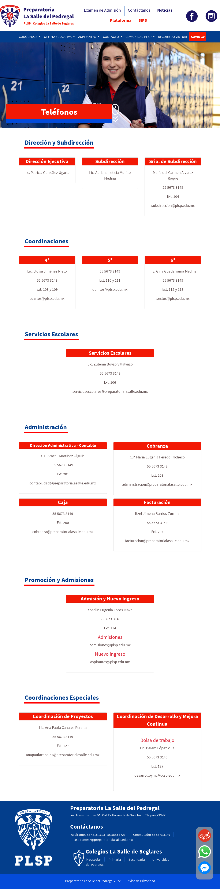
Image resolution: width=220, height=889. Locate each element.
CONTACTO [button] (111, 36)
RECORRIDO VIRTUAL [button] (173, 36)
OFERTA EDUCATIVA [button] (58, 36)
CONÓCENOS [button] (28, 36)
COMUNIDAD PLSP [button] (139, 36)
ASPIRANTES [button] (87, 36)
